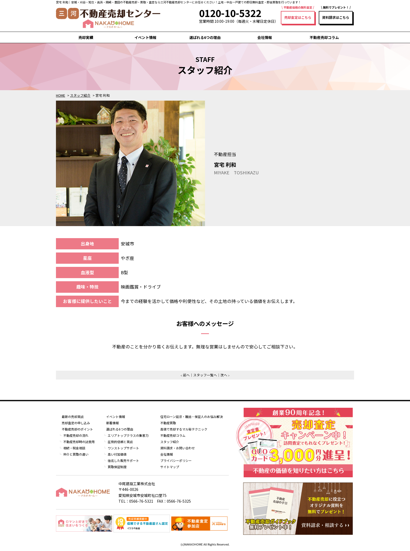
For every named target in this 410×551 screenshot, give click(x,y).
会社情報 (264, 37)
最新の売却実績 (73, 416)
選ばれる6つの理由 (205, 37)
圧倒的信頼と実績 (120, 441)
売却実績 (85, 37)
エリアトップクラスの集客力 (128, 435)
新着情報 (112, 423)
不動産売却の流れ (75, 435)
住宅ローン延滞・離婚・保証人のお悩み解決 (191, 416)
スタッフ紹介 (169, 441)
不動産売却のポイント (77, 429)
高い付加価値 (117, 454)
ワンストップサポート (123, 448)
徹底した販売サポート (123, 460)
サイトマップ (169, 466)
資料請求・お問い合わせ (177, 448)
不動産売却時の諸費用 (79, 441)
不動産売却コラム (324, 37)
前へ (186, 374)
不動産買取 (168, 423)
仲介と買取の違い (75, 454)
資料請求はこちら (335, 17)
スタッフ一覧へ (205, 374)
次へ (223, 374)
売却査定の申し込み (76, 423)
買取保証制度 (117, 466)
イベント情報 (145, 37)
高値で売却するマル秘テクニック (183, 429)
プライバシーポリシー (176, 460)
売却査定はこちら (297, 17)
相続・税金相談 (74, 448)
